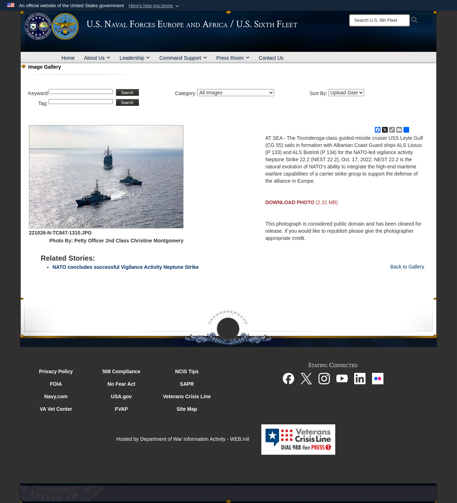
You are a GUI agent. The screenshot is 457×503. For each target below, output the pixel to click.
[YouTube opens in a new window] (342, 378)
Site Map (187, 409)
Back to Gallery (407, 267)
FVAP (121, 409)
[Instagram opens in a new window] (324, 378)
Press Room (233, 58)
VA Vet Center (56, 409)
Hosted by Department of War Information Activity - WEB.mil (182, 439)
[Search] (379, 20)
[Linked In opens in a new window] (360, 378)
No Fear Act (121, 384)
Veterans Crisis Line (187, 396)
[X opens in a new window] (306, 378)
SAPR (187, 384)
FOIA (56, 384)
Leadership (135, 58)
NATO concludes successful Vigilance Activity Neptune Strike (125, 267)
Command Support (183, 58)
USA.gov (121, 396)
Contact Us (271, 58)
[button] (154, 5)
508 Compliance (121, 371)
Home (68, 58)
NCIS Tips (187, 371)
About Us (97, 58)
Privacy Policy (56, 371)
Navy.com (55, 396)
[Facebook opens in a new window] (288, 378)
